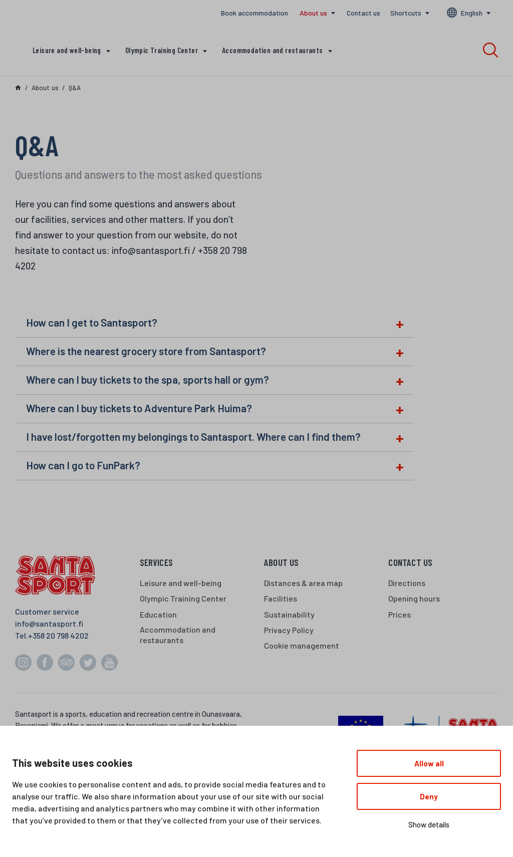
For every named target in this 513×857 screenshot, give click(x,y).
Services (156, 562)
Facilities (280, 598)
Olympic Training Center (161, 50)
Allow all (429, 763)
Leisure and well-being (67, 50)
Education (158, 614)
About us (313, 13)
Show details (428, 824)
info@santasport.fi (49, 623)
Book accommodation (254, 13)
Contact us (363, 13)
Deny (429, 796)
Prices (399, 614)
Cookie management (301, 645)
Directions (406, 583)
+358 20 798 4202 (58, 635)
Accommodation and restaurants (272, 50)
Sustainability (289, 614)
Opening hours (414, 598)
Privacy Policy (289, 630)
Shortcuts (405, 13)
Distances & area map (303, 583)
